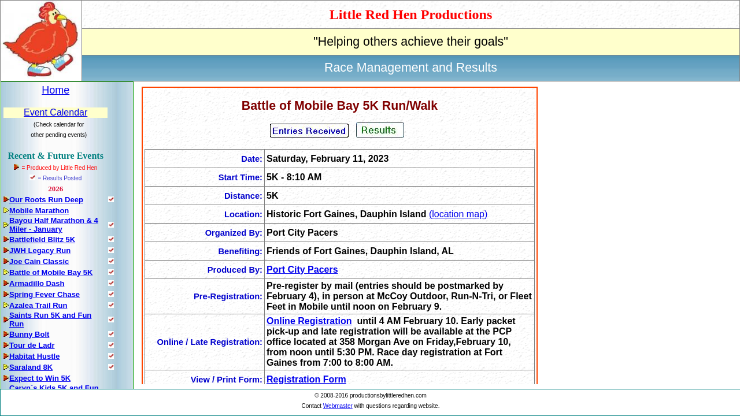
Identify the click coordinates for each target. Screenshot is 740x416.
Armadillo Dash (36, 283)
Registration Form (306, 379)
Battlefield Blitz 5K (42, 239)
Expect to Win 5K (40, 378)
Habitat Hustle (34, 356)
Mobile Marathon (39, 210)
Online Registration (309, 321)
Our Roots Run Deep (46, 199)
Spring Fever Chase (44, 294)
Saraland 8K (31, 367)
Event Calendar (55, 112)
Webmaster (338, 406)
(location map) (458, 214)
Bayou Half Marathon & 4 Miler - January (53, 224)
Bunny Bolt (29, 334)
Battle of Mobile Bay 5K (50, 272)
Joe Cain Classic (39, 261)
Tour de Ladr (31, 345)
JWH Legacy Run (40, 250)
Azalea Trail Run (38, 305)
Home (55, 90)
